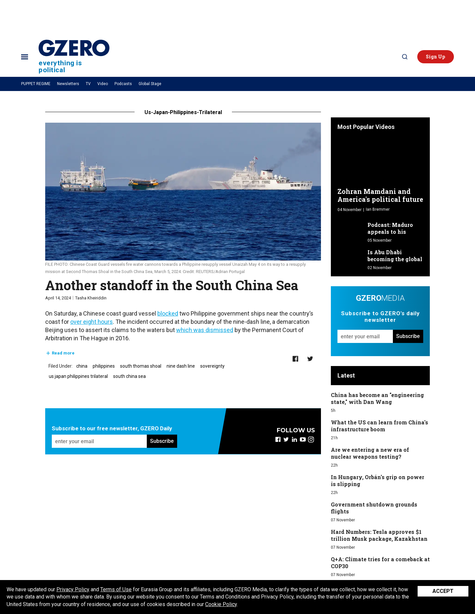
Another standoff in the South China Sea (171, 285)
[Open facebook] (278, 439)
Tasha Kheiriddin (91, 297)
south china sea (129, 376)
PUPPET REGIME (35, 83)
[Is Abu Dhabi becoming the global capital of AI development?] (350, 256)
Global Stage (150, 83)
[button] (435, 56)
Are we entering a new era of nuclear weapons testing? (370, 453)
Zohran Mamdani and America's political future (380, 195)
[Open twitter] (286, 439)
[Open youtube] (303, 439)
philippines (104, 366)
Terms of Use (116, 589)
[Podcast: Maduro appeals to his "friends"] (350, 229)
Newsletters (68, 83)
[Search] (404, 56)
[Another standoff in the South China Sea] (183, 192)
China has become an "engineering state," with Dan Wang (377, 398)
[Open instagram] (311, 439)
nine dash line (181, 366)
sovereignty (212, 366)
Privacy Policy (72, 589)
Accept (443, 591)
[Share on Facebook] (295, 359)
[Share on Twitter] (310, 359)
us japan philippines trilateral (78, 376)
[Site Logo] (74, 57)
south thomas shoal (140, 366)
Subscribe (162, 441)
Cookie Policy (221, 604)
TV (88, 83)
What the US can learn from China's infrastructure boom (379, 426)
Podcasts (123, 83)
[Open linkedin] (294, 439)
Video (102, 83)
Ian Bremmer (378, 209)
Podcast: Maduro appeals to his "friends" (390, 231)
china (81, 366)
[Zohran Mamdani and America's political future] (380, 161)
